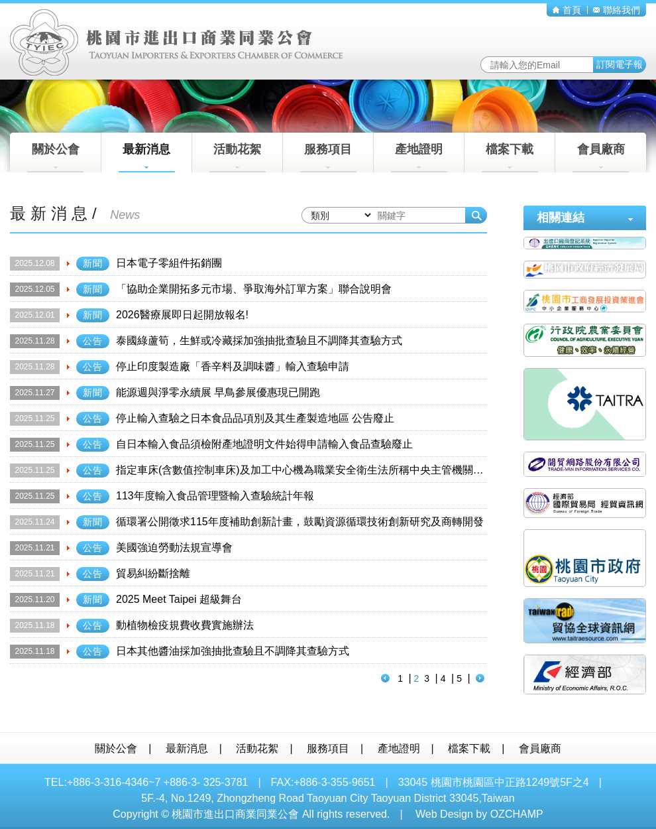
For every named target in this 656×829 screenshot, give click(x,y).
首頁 (567, 10)
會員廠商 (601, 157)
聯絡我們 (616, 10)
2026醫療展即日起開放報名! (182, 314)
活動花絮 (237, 157)
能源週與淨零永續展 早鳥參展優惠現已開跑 (218, 392)
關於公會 (55, 157)
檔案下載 (510, 157)
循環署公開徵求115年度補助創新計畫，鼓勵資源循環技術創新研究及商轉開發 (300, 521)
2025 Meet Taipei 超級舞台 (179, 599)
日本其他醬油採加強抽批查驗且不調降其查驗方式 (232, 651)
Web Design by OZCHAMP (479, 814)
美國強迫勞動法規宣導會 (174, 547)
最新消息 (147, 157)
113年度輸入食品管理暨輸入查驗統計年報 (215, 495)
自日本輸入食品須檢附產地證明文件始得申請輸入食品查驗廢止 (264, 444)
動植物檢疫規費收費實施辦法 (185, 625)
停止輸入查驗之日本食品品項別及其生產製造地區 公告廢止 (255, 418)
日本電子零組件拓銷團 (169, 263)
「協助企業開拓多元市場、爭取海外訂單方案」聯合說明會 (254, 288)
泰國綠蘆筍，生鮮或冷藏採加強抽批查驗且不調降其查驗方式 (259, 340)
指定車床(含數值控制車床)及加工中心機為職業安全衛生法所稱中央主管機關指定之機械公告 (331, 470)
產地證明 (419, 157)
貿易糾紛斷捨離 (153, 573)
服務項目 (328, 157)
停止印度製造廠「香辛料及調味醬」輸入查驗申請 (232, 366)
